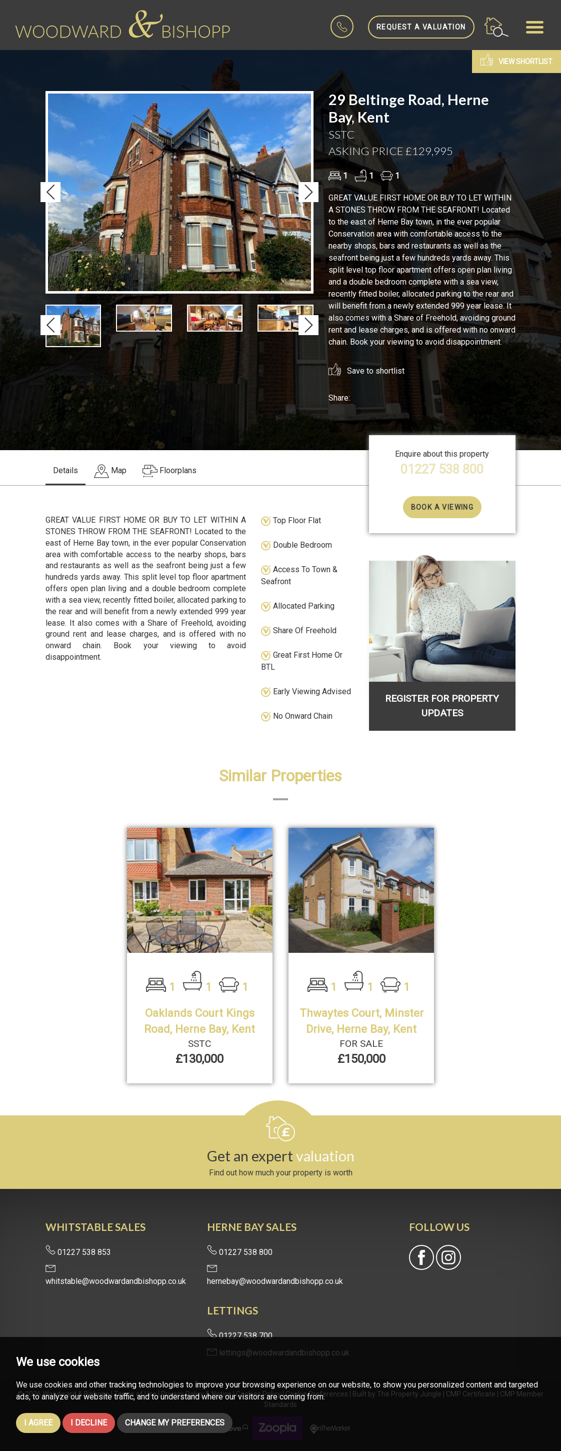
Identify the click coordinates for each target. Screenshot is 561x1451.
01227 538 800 (442, 469)
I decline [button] (88, 1422)
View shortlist (516, 60)
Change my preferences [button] (174, 1422)
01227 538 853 (78, 1252)
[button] (50, 192)
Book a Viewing (442, 507)
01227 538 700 (239, 1335)
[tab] (110, 471)
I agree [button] (38, 1422)
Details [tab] (65, 470)
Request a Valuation (421, 27)
